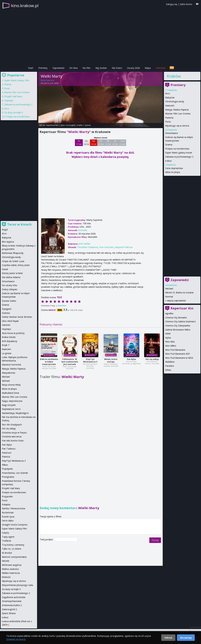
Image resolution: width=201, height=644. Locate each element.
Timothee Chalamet (87, 247)
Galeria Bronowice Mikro (177, 329)
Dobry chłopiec (10, 289)
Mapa (148, 67)
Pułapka (6, 504)
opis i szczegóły (67, 125)
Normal (169, 296)
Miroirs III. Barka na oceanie (179, 292)
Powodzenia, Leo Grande (15, 472)
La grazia (6, 353)
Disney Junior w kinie (12, 273)
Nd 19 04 (93, 143)
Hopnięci (8, 100)
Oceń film (61, 305)
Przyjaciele (7, 496)
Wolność (6, 577)
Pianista (169, 117)
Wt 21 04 (108, 143)
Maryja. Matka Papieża (177, 109)
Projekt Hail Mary (13, 96)
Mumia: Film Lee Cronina (177, 113)
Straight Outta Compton (14, 524)
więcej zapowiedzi (176, 300)
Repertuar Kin (182, 308)
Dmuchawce (171, 133)
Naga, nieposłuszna (12, 400)
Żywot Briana (9, 613)
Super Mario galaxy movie (178, 152)
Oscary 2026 (133, 67)
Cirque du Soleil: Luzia (13, 261)
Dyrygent (6, 308)
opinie (88, 125)
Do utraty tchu (9, 285)
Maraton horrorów (11, 364)
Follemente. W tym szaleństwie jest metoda (69, 362)
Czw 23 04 (122, 143)
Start (30, 67)
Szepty (5, 532)
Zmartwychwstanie (12, 601)
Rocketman (8, 512)
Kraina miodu (9, 337)
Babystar (170, 97)
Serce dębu (8, 520)
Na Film (86, 67)
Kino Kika (170, 341)
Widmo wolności (10, 569)
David (5, 269)
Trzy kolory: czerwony (13, 544)
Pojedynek (7, 468)
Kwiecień (169, 105)
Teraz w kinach (19, 224)
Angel (5, 229)
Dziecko (6, 312)
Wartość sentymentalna (14, 556)
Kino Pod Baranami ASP (177, 353)
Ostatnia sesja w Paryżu (14, 432)
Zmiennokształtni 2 (12, 605)
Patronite (161, 67)
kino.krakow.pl (24, 5)
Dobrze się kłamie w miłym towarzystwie (49, 362)
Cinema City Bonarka (176, 317)
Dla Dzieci (117, 67)
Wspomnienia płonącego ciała (17, 585)
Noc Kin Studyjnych (12, 424)
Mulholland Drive (10, 392)
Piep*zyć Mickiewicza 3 (90, 360)
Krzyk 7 (5, 345)
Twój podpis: (47, 539)
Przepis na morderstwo (177, 148)
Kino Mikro (170, 345)
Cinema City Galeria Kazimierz (180, 321)
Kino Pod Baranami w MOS (179, 357)
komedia (82, 230)
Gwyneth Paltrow (124, 247)
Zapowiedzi (58, 67)
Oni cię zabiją (152, 359)
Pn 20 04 (100, 143)
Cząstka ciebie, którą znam (16, 265)
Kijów (168, 337)
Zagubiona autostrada (13, 597)
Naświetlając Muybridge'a (15, 413)
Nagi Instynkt (9, 405)
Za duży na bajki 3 (13, 112)
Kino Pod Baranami (175, 349)
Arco (167, 93)
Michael (169, 288)
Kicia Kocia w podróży (13, 333)
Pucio (168, 121)
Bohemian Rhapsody (12, 252)
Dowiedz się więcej (16, 639)
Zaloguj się (171, 4)
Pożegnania (8, 476)
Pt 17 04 (78, 143)
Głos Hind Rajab (10, 320)
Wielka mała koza (11, 572)
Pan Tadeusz (8, 448)
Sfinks (168, 369)
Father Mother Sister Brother (17, 316)
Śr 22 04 (115, 143)
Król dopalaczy (9, 341)
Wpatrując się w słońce (177, 125)
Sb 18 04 (86, 143)
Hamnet (6, 324)
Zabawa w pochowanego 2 (179, 156)
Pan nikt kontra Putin (13, 440)
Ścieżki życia (8, 516)
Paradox (169, 365)
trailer (80, 125)
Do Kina (73, 67)
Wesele (5, 560)
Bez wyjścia (8, 241)
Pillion (5, 464)
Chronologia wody (174, 101)
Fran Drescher (106, 247)
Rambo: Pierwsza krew (13, 508)
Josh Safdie (54, 83)
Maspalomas (8, 372)
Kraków (174, 76)
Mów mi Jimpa (172, 172)
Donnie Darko (9, 300)
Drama (168, 144)
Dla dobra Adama (11, 277)
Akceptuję (186, 637)
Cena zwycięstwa (174, 168)
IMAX (168, 333)
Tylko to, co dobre (11, 548)
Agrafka (169, 313)
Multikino (170, 361)
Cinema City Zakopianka (177, 325)
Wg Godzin (101, 67)
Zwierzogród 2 (9, 609)
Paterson (6, 452)
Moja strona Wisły (11, 384)
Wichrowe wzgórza (11, 564)
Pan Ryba (131, 359)
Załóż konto (186, 4)
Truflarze (6, 540)
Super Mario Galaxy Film (16, 80)
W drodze (7, 552)
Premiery (42, 67)
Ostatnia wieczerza (12, 436)
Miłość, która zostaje (110, 360)
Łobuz (168, 160)
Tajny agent (8, 536)
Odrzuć (168, 637)
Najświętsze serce (11, 408)
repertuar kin (52, 125)
